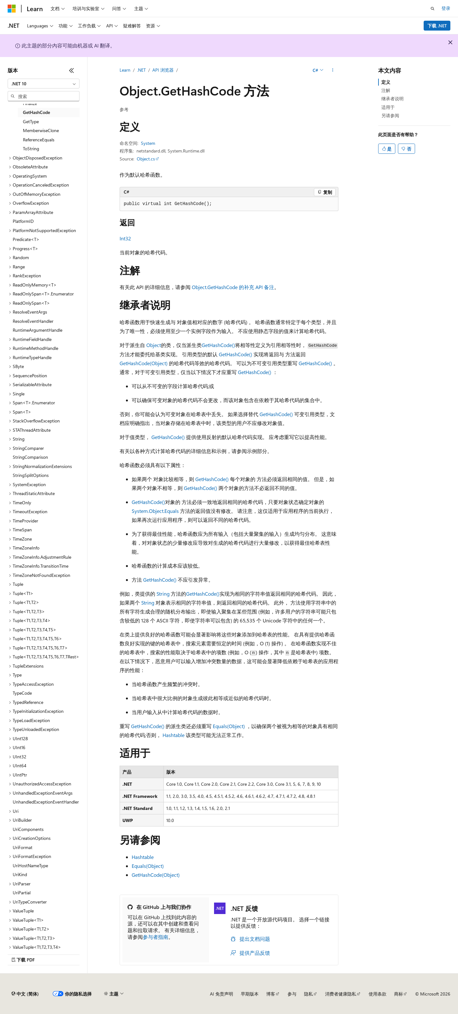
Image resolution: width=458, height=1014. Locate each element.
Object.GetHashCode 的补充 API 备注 (233, 287)
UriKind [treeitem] (20, 874)
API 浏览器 (163, 70)
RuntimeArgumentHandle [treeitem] (37, 330)
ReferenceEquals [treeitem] (38, 140)
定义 (385, 82)
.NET (141, 70)
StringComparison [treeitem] (30, 457)
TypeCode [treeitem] (22, 693)
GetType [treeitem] (31, 121)
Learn (125, 70)
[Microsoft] (12, 8)
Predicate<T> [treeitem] (26, 239)
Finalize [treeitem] (30, 103)
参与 (292, 994)
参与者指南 (155, 936)
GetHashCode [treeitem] (36, 112)
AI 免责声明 (221, 994)
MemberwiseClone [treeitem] (41, 130)
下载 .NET (437, 26)
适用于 (388, 107)
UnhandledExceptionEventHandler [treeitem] (46, 802)
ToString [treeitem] (31, 148)
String (163, 593)
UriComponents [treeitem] (28, 829)
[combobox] (44, 84)
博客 (270, 994)
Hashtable (173, 735)
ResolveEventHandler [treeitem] (33, 321)
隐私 (308, 994)
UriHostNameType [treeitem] (30, 865)
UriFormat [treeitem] (22, 847)
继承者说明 (392, 99)
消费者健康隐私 (340, 994)
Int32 (125, 238)
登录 (445, 8)
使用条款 (377, 994)
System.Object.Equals (155, 510)
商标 (398, 994)
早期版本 (250, 994)
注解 (385, 90)
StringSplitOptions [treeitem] (31, 475)
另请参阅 (390, 115)
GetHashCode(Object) (144, 363)
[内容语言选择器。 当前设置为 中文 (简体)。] (25, 994)
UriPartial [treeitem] (22, 893)
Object (153, 345)
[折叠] (72, 70)
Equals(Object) (229, 726)
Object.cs (146, 159)
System (148, 143)
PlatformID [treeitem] (23, 221)
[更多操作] (332, 70)
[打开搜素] (432, 8)
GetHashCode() (218, 345)
